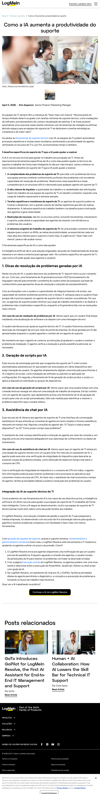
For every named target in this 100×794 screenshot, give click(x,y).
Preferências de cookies (60, 770)
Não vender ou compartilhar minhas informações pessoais (24, 776)
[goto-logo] (50, 708)
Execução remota (31, 562)
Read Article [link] (11, 695)
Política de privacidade (59, 759)
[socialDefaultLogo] (41, 744)
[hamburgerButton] (96, 4)
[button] (8, 717)
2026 (31, 87)
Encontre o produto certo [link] (80, 4)
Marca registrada (8, 770)
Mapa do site (56, 776)
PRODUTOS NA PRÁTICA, (18, 87)
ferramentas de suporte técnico (31, 138)
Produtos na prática (17, 16)
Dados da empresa (58, 764)
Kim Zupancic (26, 105)
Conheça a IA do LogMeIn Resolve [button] (50, 592)
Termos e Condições (9, 759)
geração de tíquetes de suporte (24, 538)
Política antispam (8, 764)
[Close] (96, 787)
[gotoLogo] (11, 3)
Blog (4, 16)
